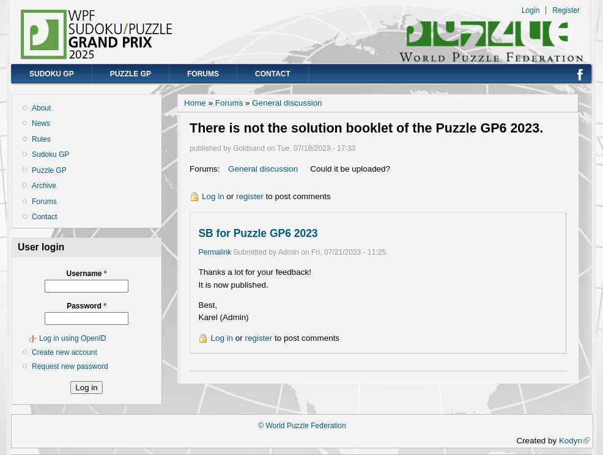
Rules (41, 139)
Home (195, 102)
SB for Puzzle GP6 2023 (257, 233)
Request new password (70, 366)
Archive (44, 185)
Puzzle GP (130, 74)
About (41, 108)
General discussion (287, 102)
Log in (213, 196)
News (41, 123)
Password (86, 306)
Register (566, 10)
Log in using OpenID (72, 338)
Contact (272, 74)
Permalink (214, 252)
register (250, 196)
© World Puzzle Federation (302, 425)
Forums (203, 74)
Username (86, 273)
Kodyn (574, 440)
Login (530, 10)
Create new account (64, 352)
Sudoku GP (51, 74)
